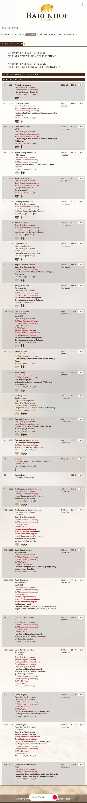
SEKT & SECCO (50, 34)
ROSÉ (39, 34)
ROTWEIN (30, 34)
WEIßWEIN (20, 34)
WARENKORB (8, 44)
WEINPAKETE (7, 34)
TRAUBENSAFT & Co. (68, 34)
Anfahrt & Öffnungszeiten (28, 799)
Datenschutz (64, 799)
